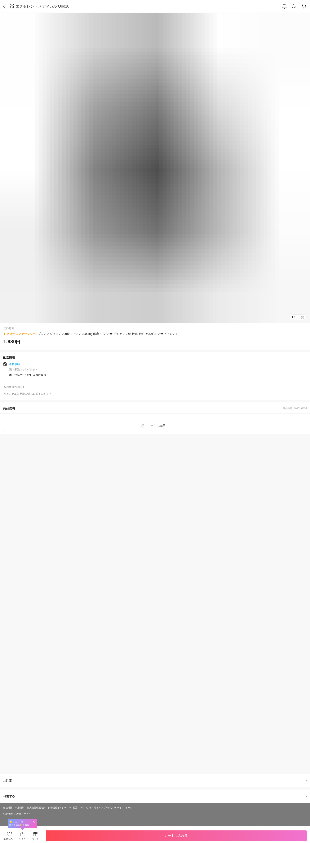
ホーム (128, 807)
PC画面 (73, 807)
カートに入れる (176, 835)
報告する (155, 796)
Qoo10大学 (86, 807)
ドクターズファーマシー (19, 334)
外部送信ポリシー (57, 807)
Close (33, 821)
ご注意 (155, 781)
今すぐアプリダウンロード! (108, 807)
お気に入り (9, 839)
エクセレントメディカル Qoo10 (42, 6)
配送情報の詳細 (13, 387)
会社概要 (7, 807)
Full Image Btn (302, 317)
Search (294, 6)
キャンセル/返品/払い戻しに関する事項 (26, 393)
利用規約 (19, 807)
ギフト (35, 839)
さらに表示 (157, 425)
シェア (22, 839)
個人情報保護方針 (36, 807)
